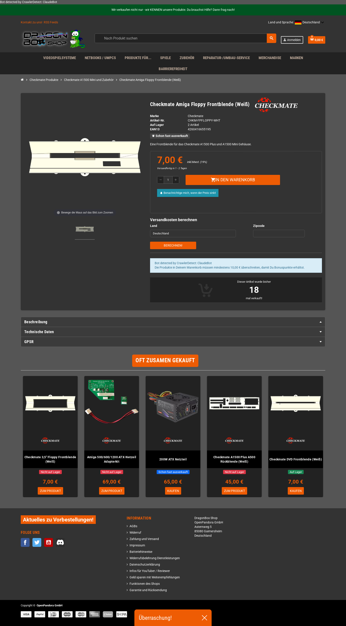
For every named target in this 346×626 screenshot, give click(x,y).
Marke (154, 116)
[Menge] (168, 179)
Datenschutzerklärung (145, 564)
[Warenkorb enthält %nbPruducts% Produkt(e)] (316, 40)
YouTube (48, 542)
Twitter (36, 542)
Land (153, 226)
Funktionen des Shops (145, 584)
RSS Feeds (51, 22)
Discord (60, 542)
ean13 (155, 129)
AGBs (133, 526)
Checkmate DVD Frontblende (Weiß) (295, 459)
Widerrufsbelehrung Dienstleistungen (155, 558)
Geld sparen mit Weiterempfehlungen (155, 577)
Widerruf (135, 532)
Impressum (137, 545)
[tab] (173, 322)
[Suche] (185, 38)
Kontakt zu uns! (31, 22)
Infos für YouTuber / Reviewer (150, 571)
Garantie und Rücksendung (148, 590)
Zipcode (259, 226)
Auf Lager (157, 125)
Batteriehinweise (141, 552)
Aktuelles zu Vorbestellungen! (58, 519)
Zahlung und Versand (144, 539)
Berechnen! (173, 245)
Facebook (25, 542)
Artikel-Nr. (157, 120)
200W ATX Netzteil (173, 459)
